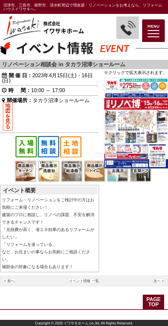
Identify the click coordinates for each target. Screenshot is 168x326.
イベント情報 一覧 (84, 281)
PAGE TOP (153, 302)
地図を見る (7, 116)
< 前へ (9, 281)
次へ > (158, 281)
